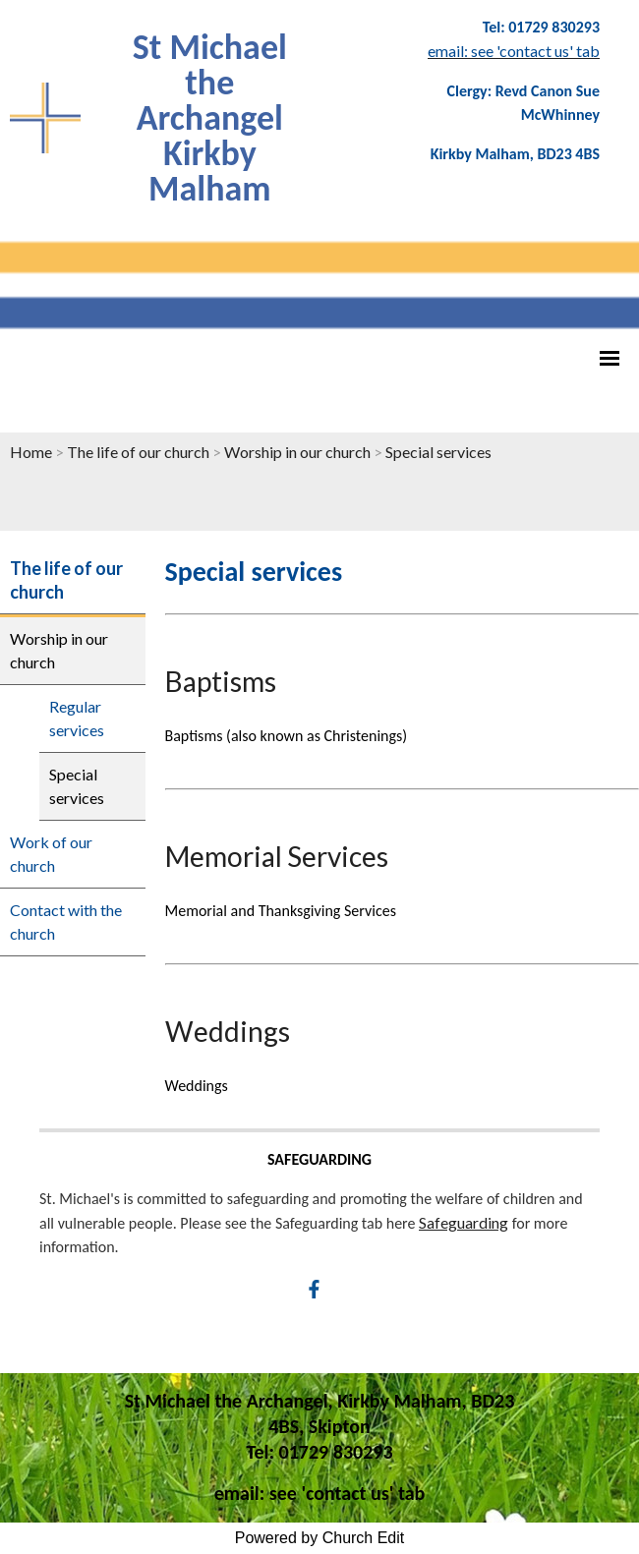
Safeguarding (463, 1222)
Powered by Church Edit (320, 1537)
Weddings (227, 1031)
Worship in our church (297, 451)
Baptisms (220, 681)
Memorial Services (276, 856)
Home (31, 451)
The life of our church (138, 451)
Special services (438, 451)
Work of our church (51, 854)
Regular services (76, 718)
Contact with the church (66, 921)
